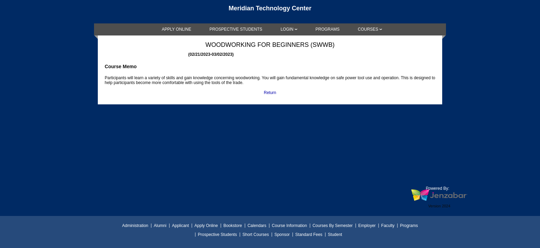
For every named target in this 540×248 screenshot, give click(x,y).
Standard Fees (308, 234)
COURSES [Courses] (368, 29)
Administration (135, 225)
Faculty (388, 225)
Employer (367, 225)
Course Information (289, 225)
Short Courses (255, 234)
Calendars (257, 225)
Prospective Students (217, 234)
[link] (176, 29)
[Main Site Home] (270, 12)
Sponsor (282, 234)
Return (270, 92)
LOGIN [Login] (287, 29)
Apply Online (206, 225)
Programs (409, 225)
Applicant (180, 225)
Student (335, 234)
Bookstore (233, 225)
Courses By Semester (332, 225)
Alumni (160, 225)
